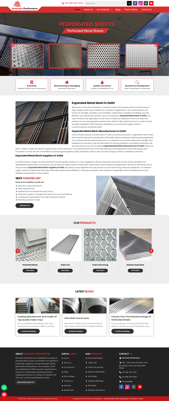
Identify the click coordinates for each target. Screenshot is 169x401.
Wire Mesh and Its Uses (76, 318)
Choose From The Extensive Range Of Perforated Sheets (131, 318)
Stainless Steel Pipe (94, 381)
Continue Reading (29, 331)
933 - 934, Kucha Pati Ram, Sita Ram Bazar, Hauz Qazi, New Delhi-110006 (133, 365)
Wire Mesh (90, 385)
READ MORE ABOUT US (25, 382)
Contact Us (146, 9)
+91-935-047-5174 (72, 3)
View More (32, 270)
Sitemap (66, 385)
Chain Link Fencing (102, 265)
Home (77, 9)
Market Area (67, 390)
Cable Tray (66, 265)
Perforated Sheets (31, 265)
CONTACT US (25, 205)
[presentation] (17, 250)
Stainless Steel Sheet (137, 265)
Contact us (67, 381)
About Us (88, 9)
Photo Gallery (131, 9)
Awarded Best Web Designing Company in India (123, 398)
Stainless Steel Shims (95, 390)
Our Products (104, 9)
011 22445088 (126, 381)
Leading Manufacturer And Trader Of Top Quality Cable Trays (37, 318)
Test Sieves (91, 376)
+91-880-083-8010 (128, 377)
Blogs (118, 9)
